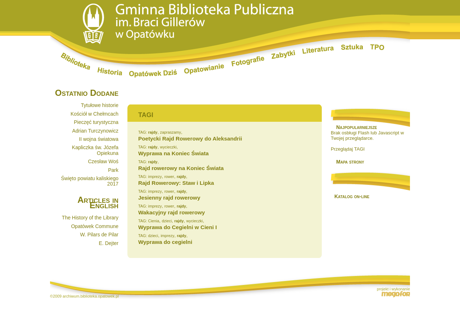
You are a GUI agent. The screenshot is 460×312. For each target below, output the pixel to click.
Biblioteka (75, 61)
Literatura (318, 50)
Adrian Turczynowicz (95, 131)
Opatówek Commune (94, 226)
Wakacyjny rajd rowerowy (171, 212)
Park (113, 170)
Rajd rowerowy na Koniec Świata (181, 168)
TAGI (145, 115)
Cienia (153, 221)
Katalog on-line (351, 196)
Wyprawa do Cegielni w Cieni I (177, 227)
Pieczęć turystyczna (96, 122)
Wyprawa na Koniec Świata (173, 153)
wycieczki (168, 147)
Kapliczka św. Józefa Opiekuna (95, 150)
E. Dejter (108, 243)
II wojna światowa (98, 139)
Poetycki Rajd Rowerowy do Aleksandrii (190, 138)
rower (169, 176)
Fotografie (247, 61)
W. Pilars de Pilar (99, 234)
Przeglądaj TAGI (348, 149)
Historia (110, 71)
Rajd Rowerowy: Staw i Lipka (176, 183)
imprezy (155, 176)
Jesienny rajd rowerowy (169, 198)
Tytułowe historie (99, 105)
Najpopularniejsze (356, 127)
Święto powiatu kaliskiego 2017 (89, 181)
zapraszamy (170, 132)
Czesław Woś (103, 161)
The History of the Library (90, 217)
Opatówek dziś (153, 73)
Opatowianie (204, 69)
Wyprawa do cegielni (165, 242)
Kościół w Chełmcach (94, 114)
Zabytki (283, 54)
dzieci (167, 221)
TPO (377, 47)
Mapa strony (350, 162)
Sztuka (352, 47)
